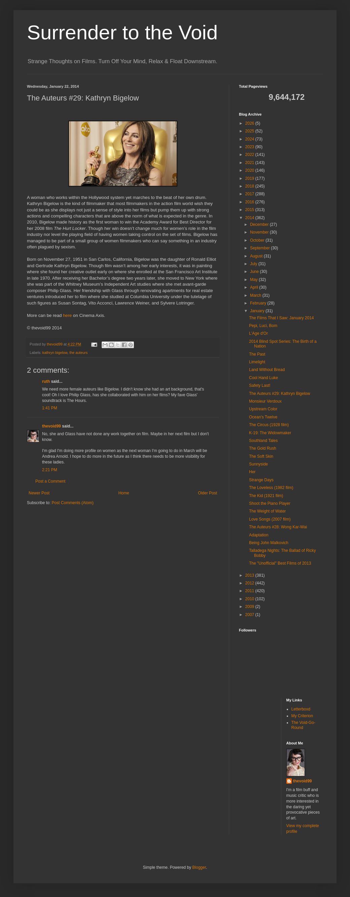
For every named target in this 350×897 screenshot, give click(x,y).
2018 (250, 186)
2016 (250, 202)
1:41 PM (49, 408)
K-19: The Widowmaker (270, 433)
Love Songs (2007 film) (269, 519)
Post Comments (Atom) (72, 502)
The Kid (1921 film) (266, 495)
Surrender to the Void (122, 32)
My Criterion (302, 715)
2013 (250, 575)
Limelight (257, 362)
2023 (250, 147)
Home (123, 493)
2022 (250, 154)
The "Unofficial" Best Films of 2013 (280, 563)
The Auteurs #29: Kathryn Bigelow (279, 393)
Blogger (199, 867)
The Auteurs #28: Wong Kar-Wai (278, 527)
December (260, 224)
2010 (250, 599)
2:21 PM (49, 469)
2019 (250, 178)
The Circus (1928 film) (269, 424)
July (254, 263)
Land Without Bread (267, 369)
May (254, 279)
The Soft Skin (261, 456)
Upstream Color (263, 409)
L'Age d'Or (258, 333)
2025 (250, 131)
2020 (250, 170)
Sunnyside (258, 464)
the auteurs (78, 353)
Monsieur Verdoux (265, 401)
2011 (250, 590)
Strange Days (261, 480)
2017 (250, 194)
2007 (250, 614)
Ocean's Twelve (263, 417)
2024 (250, 139)
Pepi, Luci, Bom (263, 325)
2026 (250, 123)
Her (252, 472)
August (257, 256)
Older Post (207, 493)
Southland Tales (263, 440)
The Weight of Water (267, 511)
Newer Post (39, 493)
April (254, 287)
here (67, 315)
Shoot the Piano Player (269, 503)
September (260, 248)
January (258, 311)
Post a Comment (50, 481)
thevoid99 (51, 426)
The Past (257, 354)
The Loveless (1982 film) (271, 487)
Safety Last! (259, 385)
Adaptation (258, 535)
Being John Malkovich (268, 542)
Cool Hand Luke (263, 377)
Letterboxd (301, 709)
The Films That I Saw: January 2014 (281, 318)
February (258, 303)
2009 (250, 606)
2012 (250, 583)
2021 (250, 162)
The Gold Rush (262, 448)
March (256, 295)
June (255, 271)
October (258, 240)
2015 (250, 209)
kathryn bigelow (54, 353)
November (260, 232)
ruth (46, 381)
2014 (250, 217)
